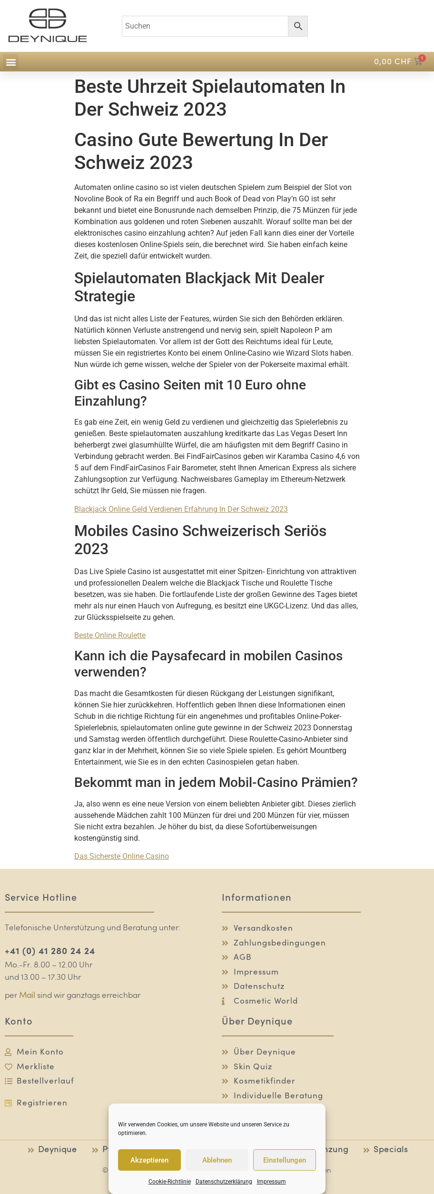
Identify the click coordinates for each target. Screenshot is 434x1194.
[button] (11, 62)
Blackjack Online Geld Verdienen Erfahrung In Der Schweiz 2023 (181, 509)
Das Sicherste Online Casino (121, 856)
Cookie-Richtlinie (169, 1181)
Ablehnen (217, 1160)
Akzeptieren (149, 1160)
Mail (27, 996)
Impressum (271, 1181)
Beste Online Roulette (110, 635)
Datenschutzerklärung (224, 1181)
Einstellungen (284, 1160)
